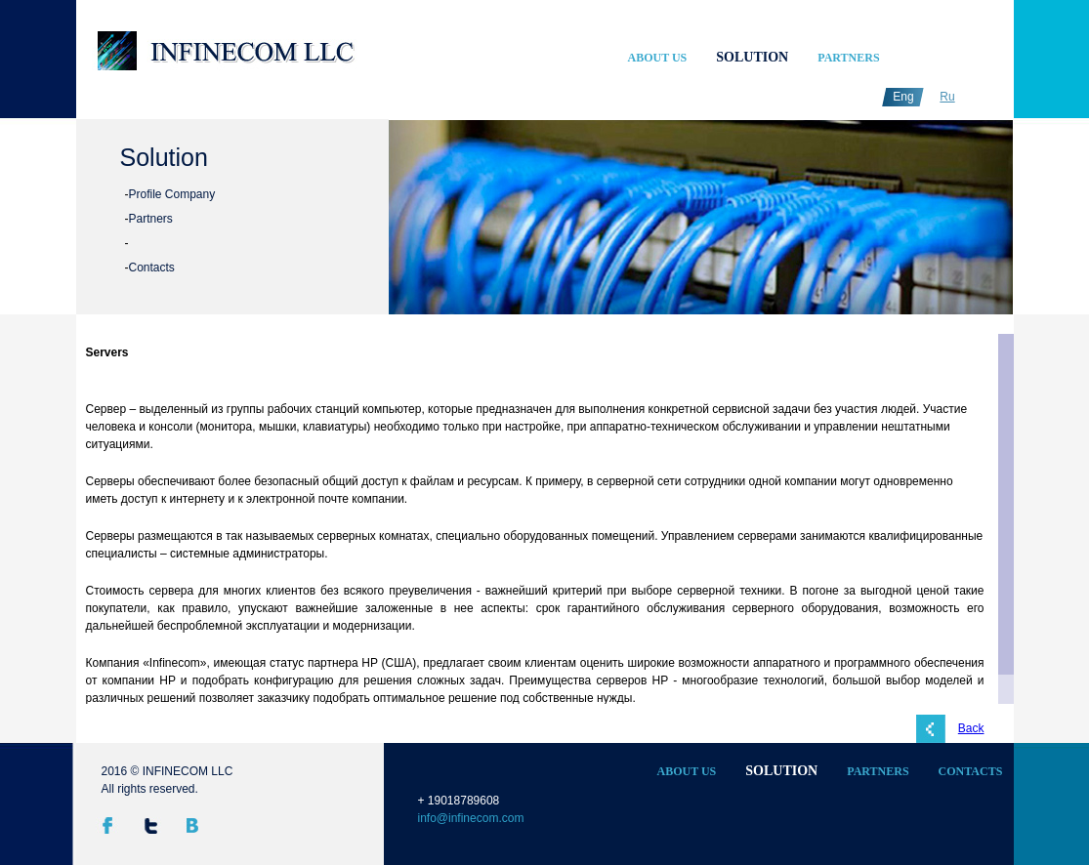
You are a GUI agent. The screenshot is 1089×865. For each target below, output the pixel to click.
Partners (848, 57)
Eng (903, 96)
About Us (658, 57)
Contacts (152, 267)
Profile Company (172, 194)
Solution (752, 57)
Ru (947, 96)
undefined (454, 224)
